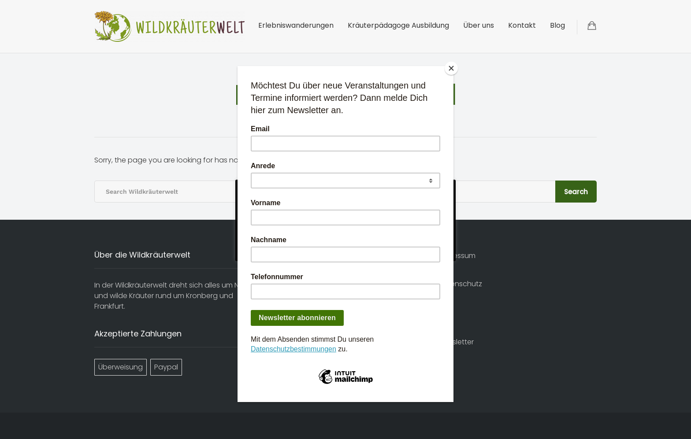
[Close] (451, 68)
